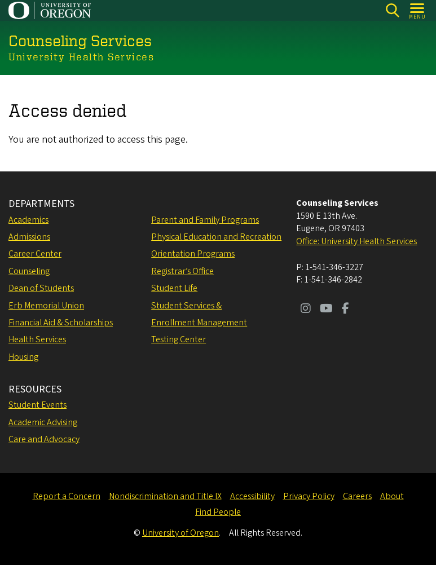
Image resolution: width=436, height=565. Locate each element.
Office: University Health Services (356, 241)
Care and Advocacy (44, 439)
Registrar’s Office (182, 271)
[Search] (392, 10)
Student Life (174, 288)
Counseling (29, 271)
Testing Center (178, 339)
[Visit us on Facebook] (345, 309)
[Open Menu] (418, 10)
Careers (357, 496)
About (392, 496)
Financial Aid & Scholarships (60, 322)
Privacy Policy (308, 496)
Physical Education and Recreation (216, 237)
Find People (218, 512)
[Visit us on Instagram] (305, 309)
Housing (23, 357)
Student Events (37, 405)
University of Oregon (180, 533)
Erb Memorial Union (46, 305)
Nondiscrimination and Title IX (165, 496)
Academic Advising (42, 422)
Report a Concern (66, 496)
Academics (28, 220)
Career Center (34, 254)
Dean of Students (41, 288)
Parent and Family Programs (205, 220)
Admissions (29, 237)
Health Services (37, 339)
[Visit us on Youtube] (326, 309)
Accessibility (252, 496)
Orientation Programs (193, 254)
